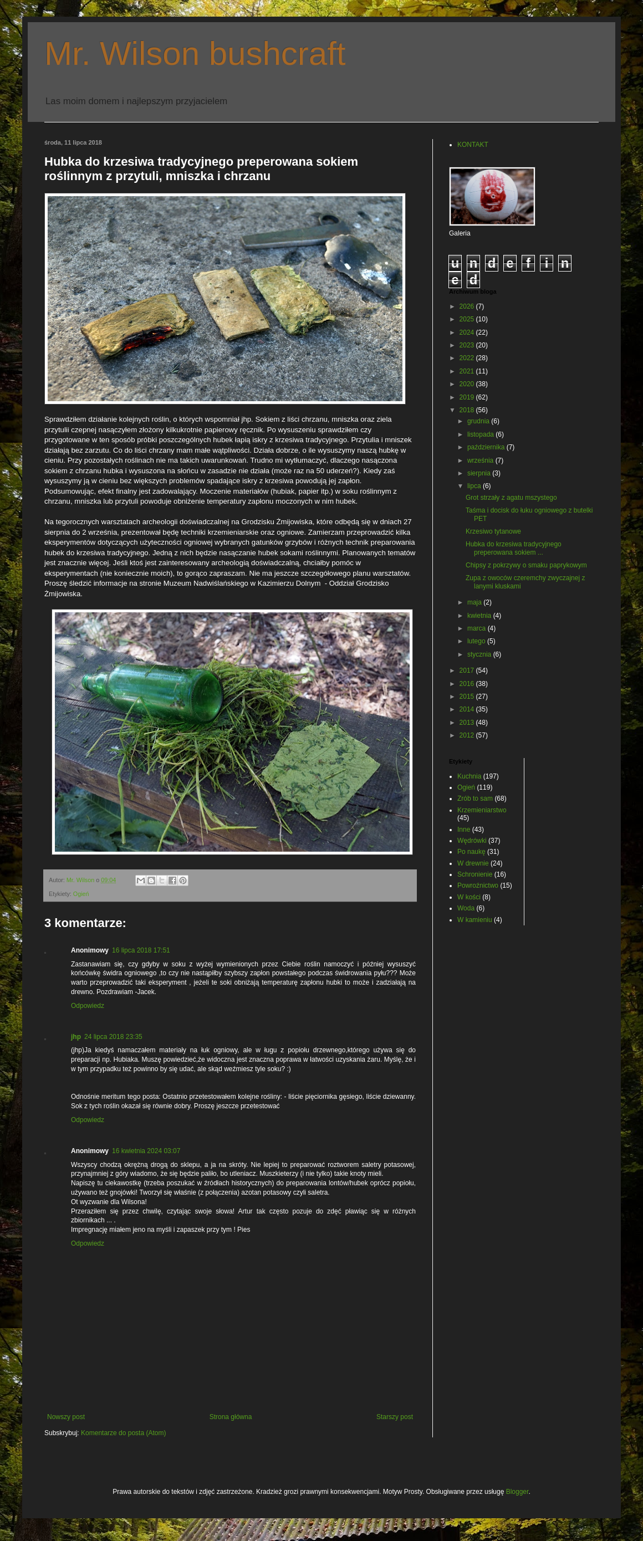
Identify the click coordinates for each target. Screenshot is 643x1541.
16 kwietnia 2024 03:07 (146, 1151)
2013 (468, 722)
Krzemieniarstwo (482, 810)
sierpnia (479, 473)
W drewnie (473, 863)
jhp (76, 1037)
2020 (468, 384)
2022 (468, 358)
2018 (468, 410)
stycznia (480, 654)
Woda (465, 908)
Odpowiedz (87, 1006)
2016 (468, 684)
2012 (468, 735)
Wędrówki (472, 840)
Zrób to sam (475, 798)
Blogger (517, 1492)
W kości (469, 897)
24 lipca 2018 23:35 (113, 1037)
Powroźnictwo (477, 885)
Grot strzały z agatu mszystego (511, 497)
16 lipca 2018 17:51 (141, 950)
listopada (481, 434)
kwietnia (480, 616)
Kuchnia (469, 776)
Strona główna (231, 1417)
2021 (468, 371)
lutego (477, 641)
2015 (468, 696)
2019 (468, 397)
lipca (475, 486)
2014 (468, 709)
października (487, 447)
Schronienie (474, 874)
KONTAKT (472, 145)
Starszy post (394, 1417)
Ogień (81, 893)
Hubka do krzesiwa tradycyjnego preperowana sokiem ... (514, 548)
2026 (468, 306)
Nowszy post (66, 1417)
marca (477, 628)
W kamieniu (474, 920)
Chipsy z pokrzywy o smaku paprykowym (526, 565)
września (481, 460)
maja (475, 602)
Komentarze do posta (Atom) (123, 1433)
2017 (468, 670)
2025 (468, 319)
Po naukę (471, 852)
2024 (468, 332)
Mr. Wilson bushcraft (195, 53)
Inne (463, 829)
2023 (468, 345)
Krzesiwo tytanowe (493, 531)
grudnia (479, 421)
